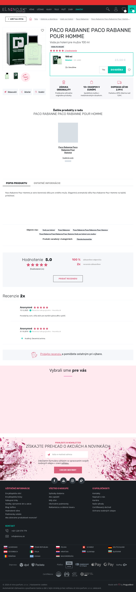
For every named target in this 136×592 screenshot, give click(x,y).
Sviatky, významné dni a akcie (18, 503)
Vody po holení (66, 19)
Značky (79, 9)
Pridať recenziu (68, 279)
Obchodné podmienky (59, 503)
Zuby (70, 9)
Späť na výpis (17, 19)
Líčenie (40, 9)
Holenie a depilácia (49, 19)
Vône (31, 9)
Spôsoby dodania (56, 493)
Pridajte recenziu (51, 354)
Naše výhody (98, 503)
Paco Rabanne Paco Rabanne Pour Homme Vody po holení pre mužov (67, 234)
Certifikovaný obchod (101, 507)
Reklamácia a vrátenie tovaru (62, 507)
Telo (36, 19)
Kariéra (95, 500)
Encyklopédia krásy (13, 497)
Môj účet (53, 500)
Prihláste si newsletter (68, 445)
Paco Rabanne (82, 19)
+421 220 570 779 (19, 530)
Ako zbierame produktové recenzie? (21, 517)
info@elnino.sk (18, 536)
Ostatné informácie (47, 183)
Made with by (120, 584)
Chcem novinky (68, 470)
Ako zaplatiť (54, 497)
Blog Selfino (10, 507)
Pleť (63, 9)
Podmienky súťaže (13, 514)
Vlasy (49, 9)
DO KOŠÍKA (117, 70)
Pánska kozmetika (84, 239)
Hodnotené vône (12, 510)
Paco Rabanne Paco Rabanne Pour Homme (110, 19)
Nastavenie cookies (38, 584)
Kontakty (96, 493)
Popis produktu (16, 183)
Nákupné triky (11, 500)
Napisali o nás (98, 497)
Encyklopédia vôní (13, 493)
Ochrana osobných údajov (104, 510)
